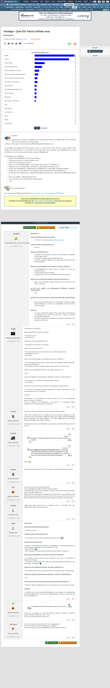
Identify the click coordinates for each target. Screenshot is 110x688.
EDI (62, 4)
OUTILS (81, 9)
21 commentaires (35, 39)
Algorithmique (19, 7)
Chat (53, 1)
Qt (98, 7)
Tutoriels (34, 1)
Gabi (13, 523)
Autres (107, 7)
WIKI (91, 9)
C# (50, 7)
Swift (94, 7)
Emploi (70, 1)
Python (84, 7)
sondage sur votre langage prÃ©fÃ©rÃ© (49, 193)
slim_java (13, 624)
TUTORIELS (48, 9)
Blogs (47, 1)
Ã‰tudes (78, 1)
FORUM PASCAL (29, 9)
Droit (86, 1)
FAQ (41, 1)
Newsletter (61, 1)
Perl (79, 7)
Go (56, 7)
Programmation (69, 4)
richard (13, 411)
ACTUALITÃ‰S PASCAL (17, 9)
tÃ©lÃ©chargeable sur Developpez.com (53, 240)
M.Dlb (13, 329)
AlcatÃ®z (24, 39)
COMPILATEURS (72, 9)
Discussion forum (95, 51)
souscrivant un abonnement (44, 201)
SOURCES (63, 9)
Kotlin (61, 7)
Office (82, 4)
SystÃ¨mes (95, 4)
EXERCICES (56, 9)
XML (102, 7)
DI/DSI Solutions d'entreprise (18, 4)
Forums (26, 1)
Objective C (68, 7)
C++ (46, 7)
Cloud (29, 4)
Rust (89, 7)
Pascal (74, 7)
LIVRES (86, 9)
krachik (13, 433)
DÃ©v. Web (56, 4)
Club (91, 1)
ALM (38, 4)
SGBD (76, 4)
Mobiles (88, 4)
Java (49, 4)
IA (34, 4)
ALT (13, 487)
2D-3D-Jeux (28, 7)
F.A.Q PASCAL (40, 9)
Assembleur (37, 7)
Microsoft (43, 4)
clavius (13, 505)
